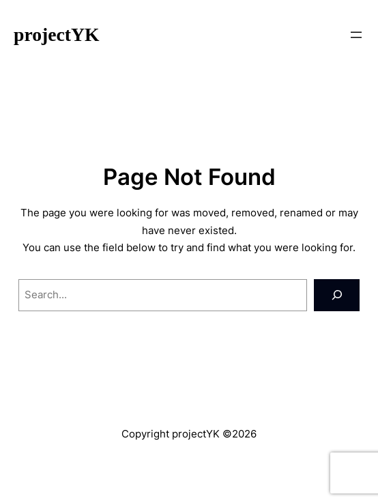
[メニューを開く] (356, 35)
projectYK (57, 34)
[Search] (337, 295)
